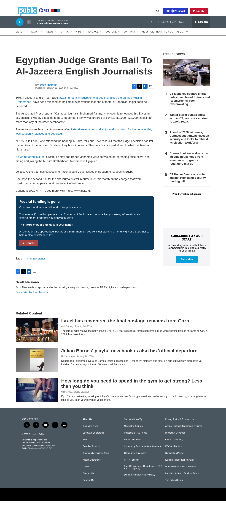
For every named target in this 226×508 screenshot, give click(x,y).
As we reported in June (30, 164)
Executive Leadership (93, 440)
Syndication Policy (174, 460)
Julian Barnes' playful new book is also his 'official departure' (130, 357)
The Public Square (174, 487)
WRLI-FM (51, 452)
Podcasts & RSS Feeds (135, 440)
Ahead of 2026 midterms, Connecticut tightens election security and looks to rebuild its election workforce (189, 144)
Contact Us (88, 480)
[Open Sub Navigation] (26, 39)
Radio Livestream (132, 446)
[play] (19, 29)
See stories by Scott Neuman (32, 299)
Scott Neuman (48, 91)
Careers (87, 473)
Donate (202, 14)
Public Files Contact (30, 455)
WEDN (32, 450)
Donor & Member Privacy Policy (139, 482)
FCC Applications (173, 453)
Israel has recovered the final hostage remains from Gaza (125, 327)
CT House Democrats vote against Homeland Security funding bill (188, 185)
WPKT (43, 452)
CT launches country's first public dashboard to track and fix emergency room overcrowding (190, 106)
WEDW (40, 450)
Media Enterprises (92, 467)
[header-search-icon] (160, 14)
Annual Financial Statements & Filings (183, 433)
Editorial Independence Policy (179, 467)
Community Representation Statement (142, 453)
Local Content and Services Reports (182, 480)
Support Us (88, 487)
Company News (90, 433)
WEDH (25, 450)
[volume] (29, 29)
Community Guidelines (135, 460)
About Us (87, 426)
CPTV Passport (131, 467)
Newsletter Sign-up (133, 433)
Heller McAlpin (68, 363)
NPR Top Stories (36, 266)
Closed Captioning (174, 446)
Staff (85, 446)
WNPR (36, 452)
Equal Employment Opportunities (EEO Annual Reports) (143, 474)
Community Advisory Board (96, 460)
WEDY (47, 450)
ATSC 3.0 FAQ (46, 455)
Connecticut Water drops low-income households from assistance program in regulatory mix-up (189, 165)
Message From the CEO (157, 39)
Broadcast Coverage (175, 440)
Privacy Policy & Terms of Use (179, 426)
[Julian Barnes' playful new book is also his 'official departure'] (37, 367)
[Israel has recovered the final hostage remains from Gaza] (37, 337)
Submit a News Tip (133, 426)
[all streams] (201, 29)
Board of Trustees (91, 453)
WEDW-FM (26, 452)
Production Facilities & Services (180, 473)
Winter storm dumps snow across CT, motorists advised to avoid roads (189, 125)
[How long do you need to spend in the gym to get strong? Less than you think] (37, 397)
